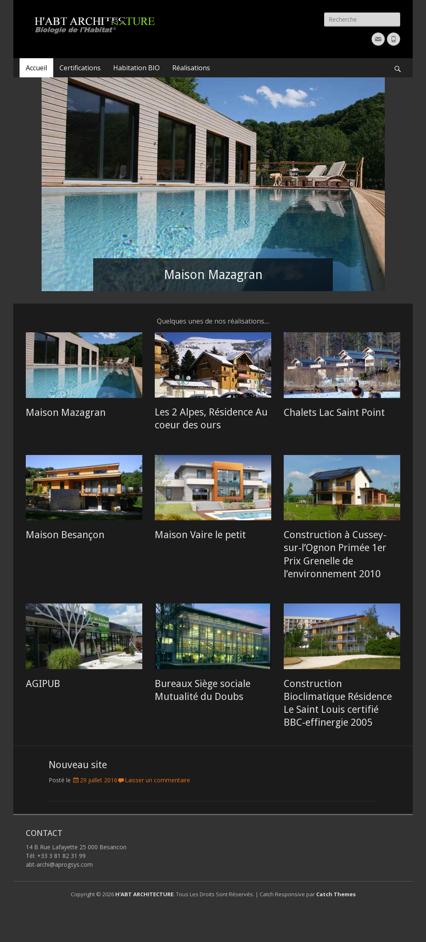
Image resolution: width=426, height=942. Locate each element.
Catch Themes (336, 894)
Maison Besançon (65, 535)
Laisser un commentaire (157, 780)
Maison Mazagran (66, 412)
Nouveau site (78, 765)
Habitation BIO (136, 67)
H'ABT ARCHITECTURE (144, 894)
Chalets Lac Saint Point (334, 412)
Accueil (36, 67)
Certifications (80, 67)
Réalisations (191, 67)
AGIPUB (43, 684)
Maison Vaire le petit (200, 535)
